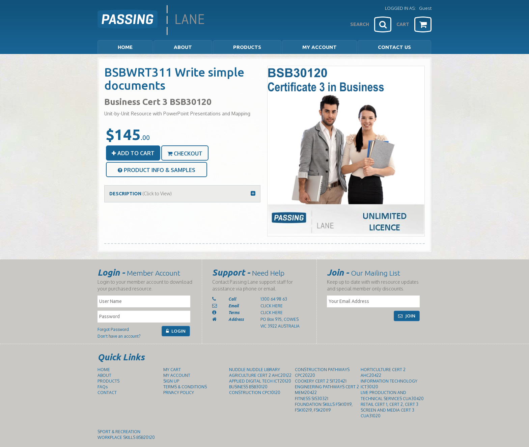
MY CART (172, 369)
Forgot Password (113, 329)
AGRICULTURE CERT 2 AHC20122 (260, 375)
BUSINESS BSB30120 (248, 386)
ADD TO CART (133, 153)
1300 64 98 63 (273, 299)
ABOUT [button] (183, 47)
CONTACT (107, 392)
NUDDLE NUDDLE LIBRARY (254, 369)
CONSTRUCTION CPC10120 (254, 392)
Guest (425, 8)
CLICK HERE (271, 305)
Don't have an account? (119, 336)
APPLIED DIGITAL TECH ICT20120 (260, 381)
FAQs (103, 386)
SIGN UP (171, 381)
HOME (125, 47)
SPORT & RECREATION (119, 431)
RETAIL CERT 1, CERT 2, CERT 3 (389, 404)
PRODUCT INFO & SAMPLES (156, 170)
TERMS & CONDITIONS (185, 386)
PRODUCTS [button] (247, 47)
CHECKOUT (184, 153)
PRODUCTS (108, 381)
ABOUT (104, 375)
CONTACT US (394, 47)
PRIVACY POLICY (178, 392)
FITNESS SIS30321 (311, 398)
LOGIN (176, 331)
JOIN (406, 315)
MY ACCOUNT (319, 47)
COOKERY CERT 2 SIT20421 (320, 381)
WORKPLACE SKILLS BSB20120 (126, 437)
